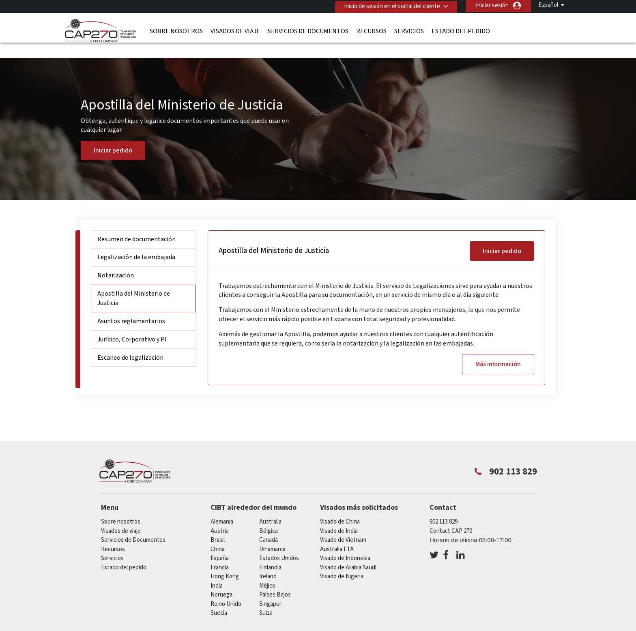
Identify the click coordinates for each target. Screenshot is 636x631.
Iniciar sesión (492, 5)
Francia (220, 553)
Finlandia (270, 553)
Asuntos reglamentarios (131, 306)
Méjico (267, 571)
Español (548, 5)
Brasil (218, 525)
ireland (268, 562)
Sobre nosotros (176, 30)
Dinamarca (272, 534)
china (218, 534)
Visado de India (339, 516)
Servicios (409, 30)
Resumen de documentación (136, 224)
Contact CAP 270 (451, 516)
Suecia (219, 598)
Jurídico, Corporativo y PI (132, 324)
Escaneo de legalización (130, 342)
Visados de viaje (235, 30)
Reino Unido (226, 589)
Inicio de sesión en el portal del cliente (391, 5)
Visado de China (340, 507)
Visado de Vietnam (343, 525)
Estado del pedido (461, 30)
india (217, 571)
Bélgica (268, 516)
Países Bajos (275, 580)
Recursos (371, 30)
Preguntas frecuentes (248, 626)
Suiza (266, 598)
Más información (498, 349)
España (220, 543)
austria (220, 516)
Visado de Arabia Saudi (348, 553)
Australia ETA (337, 534)
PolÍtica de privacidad (317, 626)
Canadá (268, 525)
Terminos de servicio (384, 626)
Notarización (115, 260)
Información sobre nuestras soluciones (157, 626)
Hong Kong (225, 562)
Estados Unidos (279, 543)
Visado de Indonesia (345, 543)
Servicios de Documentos (308, 30)
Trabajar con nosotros (487, 626)
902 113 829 (444, 507)
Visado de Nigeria (341, 562)
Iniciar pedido (113, 135)
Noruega (221, 580)
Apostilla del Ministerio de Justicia (133, 284)
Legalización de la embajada (136, 242)
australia (270, 507)
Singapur (270, 589)
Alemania (222, 507)
